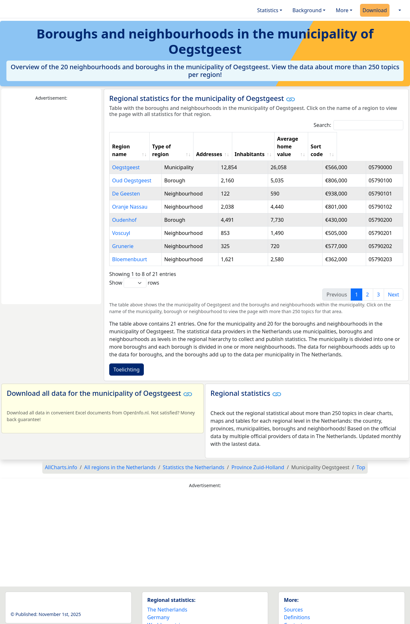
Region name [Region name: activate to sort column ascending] (129, 138)
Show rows (134, 267)
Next (393, 279)
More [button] (342, 10)
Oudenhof (124, 204)
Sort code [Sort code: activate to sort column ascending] (379, 138)
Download (375, 10)
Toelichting (126, 354)
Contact (293, 609)
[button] (399, 10)
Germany (158, 601)
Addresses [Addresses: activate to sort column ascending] (228, 138)
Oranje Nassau (129, 191)
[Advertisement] (51, 203)
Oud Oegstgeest (132, 165)
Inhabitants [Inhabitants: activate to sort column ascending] (270, 138)
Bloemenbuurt (129, 243)
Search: (358, 125)
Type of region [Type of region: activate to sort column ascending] (182, 138)
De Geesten (126, 178)
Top (361, 451)
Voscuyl (121, 217)
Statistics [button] (267, 10)
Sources (293, 594)
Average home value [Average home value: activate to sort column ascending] (326, 138)
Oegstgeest (126, 151)
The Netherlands (167, 594)
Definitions (297, 601)
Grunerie (123, 230)
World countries (166, 609)
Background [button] (307, 10)
